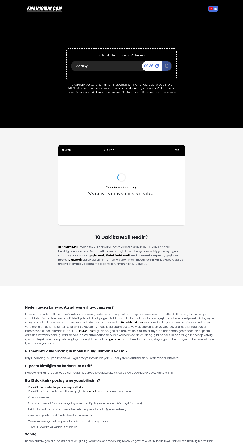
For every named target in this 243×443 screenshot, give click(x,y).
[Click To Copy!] (166, 66)
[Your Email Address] (121, 66)
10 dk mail (75, 260)
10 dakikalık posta (134, 323)
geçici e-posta (119, 339)
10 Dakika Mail (68, 247)
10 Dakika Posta (85, 331)
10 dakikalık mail (118, 255)
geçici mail (96, 255)
